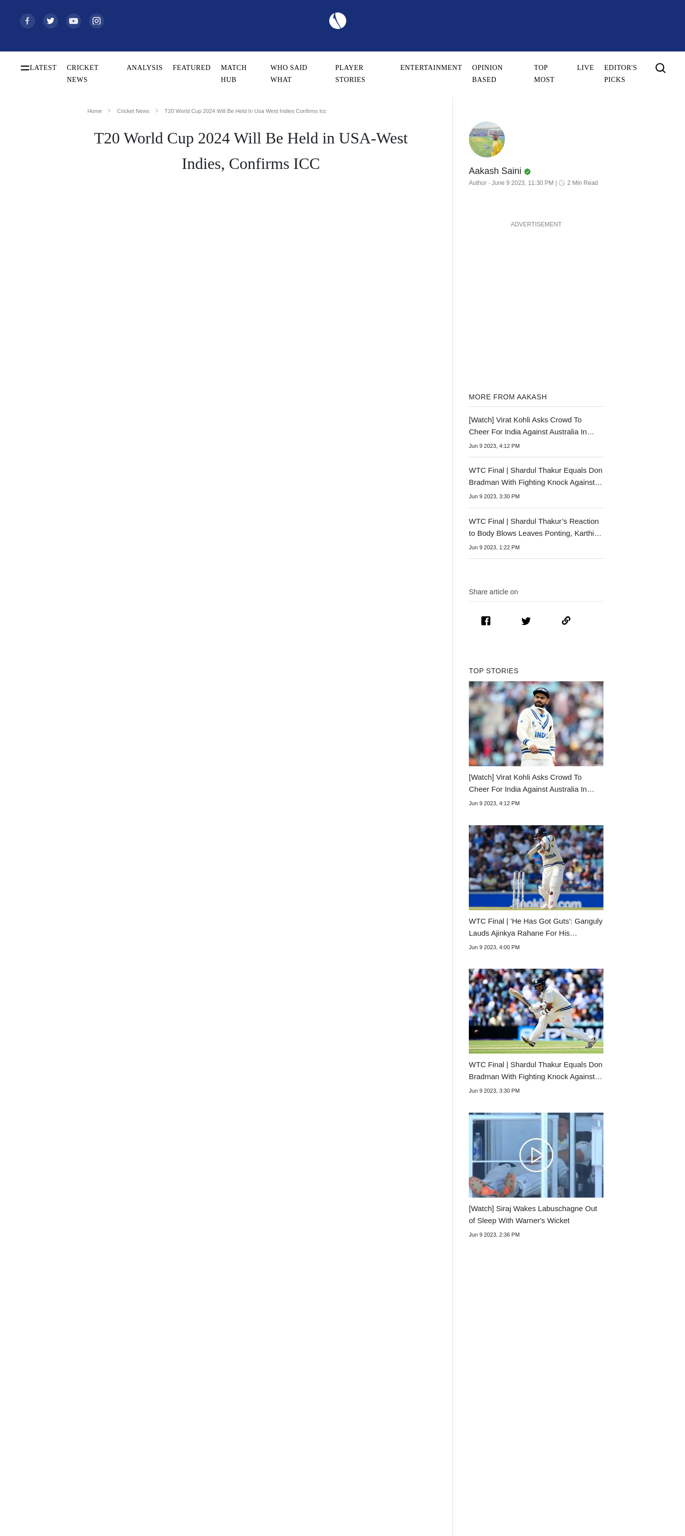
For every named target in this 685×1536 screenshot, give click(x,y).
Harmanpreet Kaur (188, 1478)
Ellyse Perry (179, 1494)
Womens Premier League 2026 (488, 1414)
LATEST (43, 67)
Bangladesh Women (331, 1510)
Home (95, 111)
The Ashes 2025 (467, 1366)
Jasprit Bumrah (183, 1414)
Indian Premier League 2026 (485, 1430)
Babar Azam (179, 1446)
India (310, 1366)
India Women (322, 1446)
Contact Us (602, 1382)
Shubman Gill (181, 1382)
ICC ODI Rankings (47, 1462)
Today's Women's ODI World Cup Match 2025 (77, 1414)
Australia (316, 1382)
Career (596, 1398)
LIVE (585, 67)
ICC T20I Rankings (47, 1478)
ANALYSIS (145, 67)
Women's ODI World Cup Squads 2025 (75, 1382)
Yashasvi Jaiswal (185, 1398)
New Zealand (322, 1414)
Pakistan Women (326, 1478)
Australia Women (327, 1494)
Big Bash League (469, 1398)
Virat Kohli (177, 1366)
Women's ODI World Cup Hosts (65, 1430)
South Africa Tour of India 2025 (490, 1382)
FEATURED (192, 67)
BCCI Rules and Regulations (60, 1510)
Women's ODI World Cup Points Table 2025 (77, 1398)
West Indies (319, 1430)
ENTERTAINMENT (431, 67)
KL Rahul (175, 1430)
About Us (600, 1366)
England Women (326, 1462)
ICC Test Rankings (46, 1446)
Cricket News (133, 111)
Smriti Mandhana (186, 1462)
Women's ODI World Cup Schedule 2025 (77, 1366)
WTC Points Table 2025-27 (58, 1494)
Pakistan (315, 1398)
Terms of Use (605, 1414)
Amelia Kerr (179, 1510)
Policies (598, 1430)
